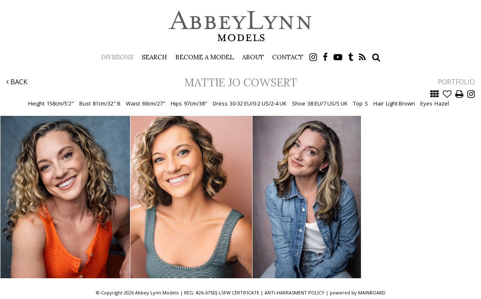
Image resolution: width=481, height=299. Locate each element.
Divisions (117, 57)
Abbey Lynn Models (240, 26)
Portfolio (456, 81)
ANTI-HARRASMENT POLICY (294, 292)
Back (16, 81)
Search (154, 57)
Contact (287, 57)
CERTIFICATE (245, 292)
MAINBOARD (371, 292)
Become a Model (204, 57)
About (253, 57)
